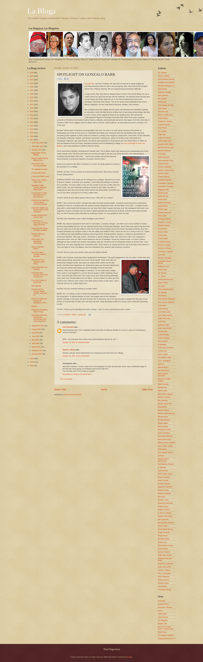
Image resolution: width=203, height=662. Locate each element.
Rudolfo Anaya (163, 506)
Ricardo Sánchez (164, 484)
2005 (32, 362)
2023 (32, 83)
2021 (32, 90)
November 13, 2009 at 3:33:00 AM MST (77, 374)
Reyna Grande (163, 480)
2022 (32, 87)
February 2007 (37, 350)
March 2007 (36, 347)
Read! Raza (162, 632)
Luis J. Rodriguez (164, 361)
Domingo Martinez (164, 219)
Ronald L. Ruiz (163, 500)
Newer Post (60, 389)
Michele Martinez (164, 420)
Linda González (163, 335)
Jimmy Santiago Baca (166, 289)
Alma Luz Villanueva (165, 115)
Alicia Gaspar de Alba (165, 105)
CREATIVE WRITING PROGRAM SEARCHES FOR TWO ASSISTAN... (39, 318)
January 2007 (37, 354)
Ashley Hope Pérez (165, 141)
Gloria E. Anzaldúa (164, 258)
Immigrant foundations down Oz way (39, 311)
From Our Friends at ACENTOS (38, 281)
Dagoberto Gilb (163, 190)
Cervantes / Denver (165, 607)
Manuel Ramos (163, 370)
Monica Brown (163, 426)
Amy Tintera (162, 128)
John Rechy (162, 296)
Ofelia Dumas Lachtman (166, 443)
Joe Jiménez (162, 292)
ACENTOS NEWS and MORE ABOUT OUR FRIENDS (39, 210)
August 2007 (37, 329)
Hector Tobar (162, 270)
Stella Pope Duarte (165, 555)
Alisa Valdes (162, 108)
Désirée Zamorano (164, 212)
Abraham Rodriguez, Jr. (166, 86)
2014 (32, 115)
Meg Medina (162, 407)
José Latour (162, 305)
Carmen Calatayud (164, 167)
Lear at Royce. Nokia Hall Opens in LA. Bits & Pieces (39, 195)
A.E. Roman (162, 73)
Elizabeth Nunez (164, 225)
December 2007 (38, 143)
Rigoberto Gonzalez (165, 487)
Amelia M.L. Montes (165, 121)
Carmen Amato (163, 164)
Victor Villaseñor (164, 577)
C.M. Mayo (162, 154)
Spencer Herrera (164, 552)
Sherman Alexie (163, 539)
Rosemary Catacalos (165, 503)
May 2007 (36, 340)
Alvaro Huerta (163, 118)
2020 (32, 94)
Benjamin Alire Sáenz (165, 144)
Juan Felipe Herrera (165, 315)
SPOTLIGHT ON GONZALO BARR (38, 165)
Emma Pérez (162, 229)
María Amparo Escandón (163, 374)
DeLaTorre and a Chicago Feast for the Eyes (38, 254)
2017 (32, 104)
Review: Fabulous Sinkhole (37, 235)
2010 (32, 129)
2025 (32, 76)
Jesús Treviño (163, 283)
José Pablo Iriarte (164, 312)
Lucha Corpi (162, 351)
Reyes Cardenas (164, 477)
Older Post (147, 389)
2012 (32, 122)
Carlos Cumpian (164, 157)
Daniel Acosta (163, 193)
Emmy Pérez (162, 235)
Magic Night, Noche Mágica (38, 154)
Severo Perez (163, 536)
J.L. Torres (161, 276)
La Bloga (41, 11)
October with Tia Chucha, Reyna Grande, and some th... (39, 292)
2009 (32, 133)
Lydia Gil (161, 364)
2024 (32, 80)
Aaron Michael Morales (166, 79)
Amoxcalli (161, 601)
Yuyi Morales (162, 586)
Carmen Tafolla (163, 173)
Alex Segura (162, 99)
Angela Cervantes (164, 138)
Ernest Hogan (163, 238)
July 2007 (35, 333)
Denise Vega (162, 209)
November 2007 (38, 146)
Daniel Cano (162, 199)
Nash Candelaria (164, 433)
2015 (32, 111)
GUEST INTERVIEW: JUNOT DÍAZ (39, 216)
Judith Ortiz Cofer (164, 318)
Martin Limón (162, 391)
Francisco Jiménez (164, 248)
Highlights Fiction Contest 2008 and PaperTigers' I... (38, 187)
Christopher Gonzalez (166, 186)
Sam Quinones (163, 519)
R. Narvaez (162, 467)
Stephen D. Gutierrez (165, 564)
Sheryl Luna (162, 542)
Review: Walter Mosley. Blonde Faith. (39, 159)
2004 (32, 366)
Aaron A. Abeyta (164, 76)
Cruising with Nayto (38, 173)
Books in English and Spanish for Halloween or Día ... (39, 301)
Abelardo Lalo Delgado (166, 82)
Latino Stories (163, 617)
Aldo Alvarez (162, 89)
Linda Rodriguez (164, 338)
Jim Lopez (161, 286)
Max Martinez (163, 400)
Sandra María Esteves (166, 523)
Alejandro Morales (164, 92)
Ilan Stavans (162, 273)
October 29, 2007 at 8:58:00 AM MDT (76, 342)
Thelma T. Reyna (164, 570)
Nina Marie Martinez (165, 436)
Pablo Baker (162, 449)
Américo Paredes (164, 125)
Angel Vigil (162, 134)
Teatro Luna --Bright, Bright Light (38, 181)
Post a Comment (66, 379)
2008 (32, 136)
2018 (32, 101)
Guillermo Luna (163, 266)
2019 (32, 97)
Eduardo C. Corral (164, 222)
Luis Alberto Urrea (164, 357)
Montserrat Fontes (164, 430)
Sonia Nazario (163, 549)
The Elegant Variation (165, 635)
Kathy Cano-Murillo (165, 328)
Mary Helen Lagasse (165, 394)
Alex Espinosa (163, 95)
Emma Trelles (163, 232)
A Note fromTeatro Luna (40, 176)
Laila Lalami (162, 614)
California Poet (163, 604)
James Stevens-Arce (165, 279)
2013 (32, 118)
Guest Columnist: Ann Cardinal (39, 268)
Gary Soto (161, 255)
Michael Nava (163, 417)
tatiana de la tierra (164, 567)
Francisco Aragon (164, 245)
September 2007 (38, 326)
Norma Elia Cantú (164, 439)
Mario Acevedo (163, 384)
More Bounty (36, 286)
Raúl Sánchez (163, 471)
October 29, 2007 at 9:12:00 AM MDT (76, 356)
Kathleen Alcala (163, 325)
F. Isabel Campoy (164, 242)
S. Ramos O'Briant (164, 513)
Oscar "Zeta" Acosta (165, 446)
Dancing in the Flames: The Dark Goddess (39, 229)
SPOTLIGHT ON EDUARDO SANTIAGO (37, 241)
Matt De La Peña (164, 397)
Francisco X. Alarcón (165, 251)
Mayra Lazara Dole (165, 404)
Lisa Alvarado (68, 327)
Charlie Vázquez (164, 177)
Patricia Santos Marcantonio (163, 460)
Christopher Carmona (165, 183)
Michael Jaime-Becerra (166, 413)
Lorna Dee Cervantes (165, 348)
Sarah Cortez (162, 526)
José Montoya (163, 309)
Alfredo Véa (162, 102)
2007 (32, 140)
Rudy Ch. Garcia (164, 510)
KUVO (160, 611)
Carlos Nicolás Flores (165, 160)
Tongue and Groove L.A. (167, 639)
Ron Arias (161, 497)
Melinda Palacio (163, 410)
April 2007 (36, 343)
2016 (32, 108)
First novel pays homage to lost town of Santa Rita (39, 275)
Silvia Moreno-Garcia (165, 545)
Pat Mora (161, 456)
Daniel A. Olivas (71, 315)
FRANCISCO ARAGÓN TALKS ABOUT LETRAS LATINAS (40, 202)
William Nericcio (164, 580)
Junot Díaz (162, 322)
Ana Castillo (162, 131)
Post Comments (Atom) (72, 395)
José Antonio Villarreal (166, 302)
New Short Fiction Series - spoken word (165, 628)
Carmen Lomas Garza (166, 170)
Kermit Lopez (162, 331)
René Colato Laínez (165, 474)
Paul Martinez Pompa (165, 464)
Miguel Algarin (163, 423)
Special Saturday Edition (37, 248)
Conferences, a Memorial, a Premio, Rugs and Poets (39, 223)
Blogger (129, 657)
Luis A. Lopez (163, 354)
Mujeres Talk (162, 624)
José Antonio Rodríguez (166, 299)
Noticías (34, 306)
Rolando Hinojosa (164, 493)
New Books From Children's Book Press (38, 262)
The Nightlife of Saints (39, 169)
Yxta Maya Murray (164, 590)
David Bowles (163, 206)
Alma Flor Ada (163, 112)
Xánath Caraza (163, 583)
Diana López (162, 216)
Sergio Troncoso (164, 532)
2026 (32, 73)
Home (104, 389)
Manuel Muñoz (163, 367)
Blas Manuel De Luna (165, 147)
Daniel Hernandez (164, 203)
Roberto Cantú (163, 490)
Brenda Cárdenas (164, 151)
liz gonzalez (162, 344)
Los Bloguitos (163, 620)
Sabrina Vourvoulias (165, 516)
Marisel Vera (162, 387)
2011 (32, 126)
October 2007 (37, 150)
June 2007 (36, 336)
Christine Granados (165, 180)
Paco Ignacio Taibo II (165, 452)
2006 (32, 358)
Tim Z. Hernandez (164, 573)
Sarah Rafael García (165, 529)
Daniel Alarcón (163, 196)
